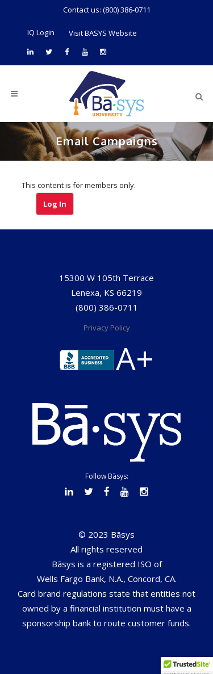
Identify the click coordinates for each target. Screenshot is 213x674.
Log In (54, 204)
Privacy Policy (106, 328)
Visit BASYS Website (103, 33)
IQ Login (41, 32)
